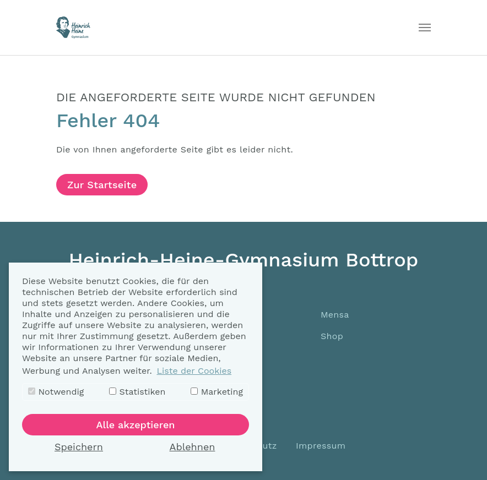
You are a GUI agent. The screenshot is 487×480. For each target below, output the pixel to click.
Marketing (217, 391)
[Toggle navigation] (425, 27)
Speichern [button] (79, 446)
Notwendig (56, 391)
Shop (332, 336)
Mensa (335, 314)
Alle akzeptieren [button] (135, 424)
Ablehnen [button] (192, 446)
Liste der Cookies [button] (193, 371)
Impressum (320, 445)
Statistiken (137, 391)
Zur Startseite (102, 184)
